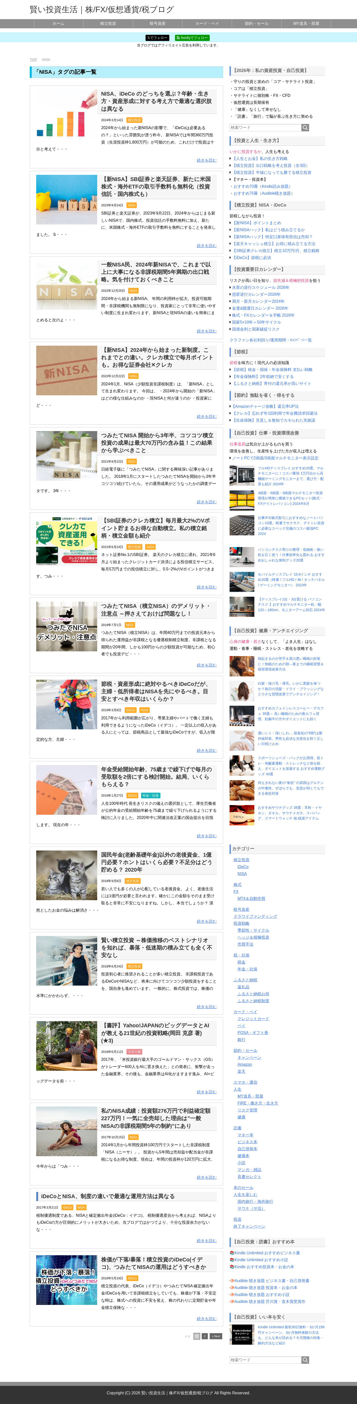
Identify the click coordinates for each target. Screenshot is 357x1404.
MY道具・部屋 (306, 23)
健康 (241, 1117)
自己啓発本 (247, 1148)
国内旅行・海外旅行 (255, 1201)
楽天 (241, 1071)
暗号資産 (158, 23)
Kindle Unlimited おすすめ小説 (261, 1259)
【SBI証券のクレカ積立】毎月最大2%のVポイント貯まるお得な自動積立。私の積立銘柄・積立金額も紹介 (155, 528)
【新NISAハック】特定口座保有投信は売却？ (272, 236)
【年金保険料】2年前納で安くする (263, 376)
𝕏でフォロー (157, 38)
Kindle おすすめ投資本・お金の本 (264, 1266)
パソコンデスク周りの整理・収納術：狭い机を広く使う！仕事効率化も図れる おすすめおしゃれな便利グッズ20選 (291, 554)
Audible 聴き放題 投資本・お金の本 (266, 1287)
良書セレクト (249, 1176)
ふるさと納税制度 (253, 1000)
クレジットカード (253, 1018)
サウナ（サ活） (251, 1208)
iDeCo (130, 710)
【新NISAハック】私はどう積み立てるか (268, 229)
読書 (237, 1128)
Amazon (245, 1064)
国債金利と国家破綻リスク (256, 329)
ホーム (58, 23)
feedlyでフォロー (192, 38)
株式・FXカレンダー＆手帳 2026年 (263, 315)
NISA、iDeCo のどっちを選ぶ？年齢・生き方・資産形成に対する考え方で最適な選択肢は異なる (156, 100)
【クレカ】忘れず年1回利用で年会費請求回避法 (275, 413)
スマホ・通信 (245, 1082)
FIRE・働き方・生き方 (258, 1103)
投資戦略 (241, 923)
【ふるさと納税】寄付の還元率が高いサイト (271, 383)
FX (236, 891)
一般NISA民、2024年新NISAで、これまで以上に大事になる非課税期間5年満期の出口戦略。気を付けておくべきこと (156, 271)
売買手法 (245, 944)
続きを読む (207, 160)
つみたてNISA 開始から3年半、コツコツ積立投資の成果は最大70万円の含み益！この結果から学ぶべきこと (157, 442)
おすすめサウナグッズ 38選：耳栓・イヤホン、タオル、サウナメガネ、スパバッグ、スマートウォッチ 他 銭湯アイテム (290, 813)
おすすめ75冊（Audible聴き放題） (264, 193)
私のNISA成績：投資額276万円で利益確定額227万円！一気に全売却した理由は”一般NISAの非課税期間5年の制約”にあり (156, 1118)
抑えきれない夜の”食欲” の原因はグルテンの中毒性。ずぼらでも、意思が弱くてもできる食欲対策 (291, 788)
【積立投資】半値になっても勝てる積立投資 (271, 172)
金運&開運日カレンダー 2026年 (260, 308)
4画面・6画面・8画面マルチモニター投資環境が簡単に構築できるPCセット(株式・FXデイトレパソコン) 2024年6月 (290, 498)
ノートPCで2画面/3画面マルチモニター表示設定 (275, 458)
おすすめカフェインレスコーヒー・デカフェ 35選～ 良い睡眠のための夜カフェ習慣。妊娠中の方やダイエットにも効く (291, 713)
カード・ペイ (207, 23)
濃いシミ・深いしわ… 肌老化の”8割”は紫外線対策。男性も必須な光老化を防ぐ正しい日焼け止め (291, 738)
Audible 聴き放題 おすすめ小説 (262, 1294)
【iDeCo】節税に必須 (251, 257)
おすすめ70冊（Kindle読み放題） (263, 186)
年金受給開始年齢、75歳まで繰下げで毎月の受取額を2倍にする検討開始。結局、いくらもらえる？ (156, 776)
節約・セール (257, 23)
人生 (237, 1089)
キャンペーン (249, 1057)
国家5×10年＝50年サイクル (256, 322)
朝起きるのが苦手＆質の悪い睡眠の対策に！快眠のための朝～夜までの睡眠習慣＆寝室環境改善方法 (291, 664)
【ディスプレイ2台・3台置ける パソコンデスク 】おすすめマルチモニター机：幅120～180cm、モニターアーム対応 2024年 (291, 604)
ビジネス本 (247, 1142)
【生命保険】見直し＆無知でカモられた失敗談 (273, 420)
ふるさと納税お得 (253, 994)
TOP (33, 59)
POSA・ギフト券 (253, 1032)
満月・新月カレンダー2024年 (258, 301)
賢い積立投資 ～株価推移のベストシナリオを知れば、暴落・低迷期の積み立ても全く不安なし (156, 947)
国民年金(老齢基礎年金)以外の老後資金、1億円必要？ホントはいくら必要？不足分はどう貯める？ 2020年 (157, 862)
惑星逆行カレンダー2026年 (256, 294)
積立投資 (108, 23)
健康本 (243, 1155)
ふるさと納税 (245, 980)
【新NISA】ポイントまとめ (256, 223)
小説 (241, 1162)
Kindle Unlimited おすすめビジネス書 (267, 1253)
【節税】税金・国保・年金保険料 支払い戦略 (272, 370)
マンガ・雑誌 (249, 1169)
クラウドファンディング (255, 916)
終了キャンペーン (249, 1226)
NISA (131, 205)
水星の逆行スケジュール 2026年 (261, 287)
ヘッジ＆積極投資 (253, 937)
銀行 (241, 1039)
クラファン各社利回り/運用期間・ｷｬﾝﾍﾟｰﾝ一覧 (271, 340)
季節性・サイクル (253, 930)
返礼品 (243, 987)
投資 (237, 1219)
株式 (237, 884)
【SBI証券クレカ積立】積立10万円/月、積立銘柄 (275, 250)
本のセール (243, 1187)
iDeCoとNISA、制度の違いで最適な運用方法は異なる (108, 1196)
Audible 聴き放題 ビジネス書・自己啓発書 (272, 1280)
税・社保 (241, 955)
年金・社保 (151, 795)
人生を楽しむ (245, 1194)
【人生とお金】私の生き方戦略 (260, 158)
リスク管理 (247, 1110)
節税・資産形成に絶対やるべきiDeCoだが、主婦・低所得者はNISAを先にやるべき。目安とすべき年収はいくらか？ (156, 691)
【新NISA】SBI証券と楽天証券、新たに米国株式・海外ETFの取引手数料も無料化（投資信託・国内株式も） (156, 186)
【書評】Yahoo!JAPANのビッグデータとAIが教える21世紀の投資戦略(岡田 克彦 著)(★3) (155, 1032)
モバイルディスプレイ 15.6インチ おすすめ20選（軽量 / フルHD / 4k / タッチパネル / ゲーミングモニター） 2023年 (291, 579)
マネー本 (134, 1051)
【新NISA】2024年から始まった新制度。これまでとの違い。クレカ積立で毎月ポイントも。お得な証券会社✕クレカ (157, 357)
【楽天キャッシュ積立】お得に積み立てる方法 (273, 243)
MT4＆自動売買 (251, 898)
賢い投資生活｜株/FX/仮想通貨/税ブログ (102, 9)
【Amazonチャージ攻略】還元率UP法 (265, 406)
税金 (241, 962)
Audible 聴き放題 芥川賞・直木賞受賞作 (270, 1301)
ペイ (241, 1025)
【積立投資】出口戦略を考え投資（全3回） (271, 165)
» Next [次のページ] (216, 1336)
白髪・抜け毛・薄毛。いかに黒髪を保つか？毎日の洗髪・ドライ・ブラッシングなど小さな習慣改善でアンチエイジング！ (291, 688)
